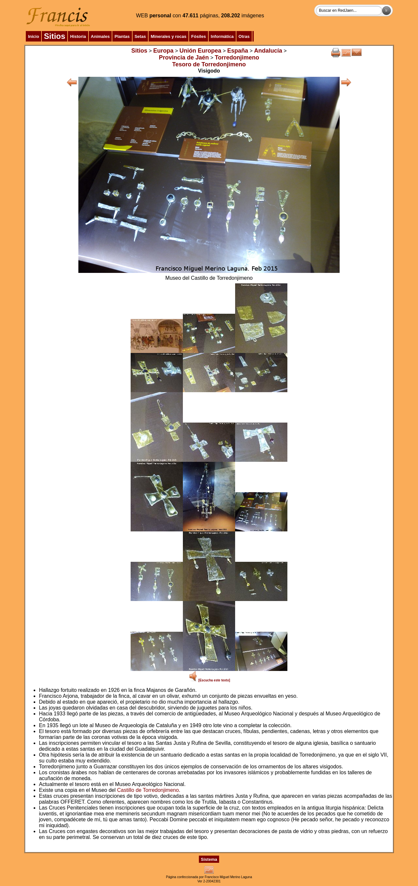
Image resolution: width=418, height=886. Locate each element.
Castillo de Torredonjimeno (148, 790)
